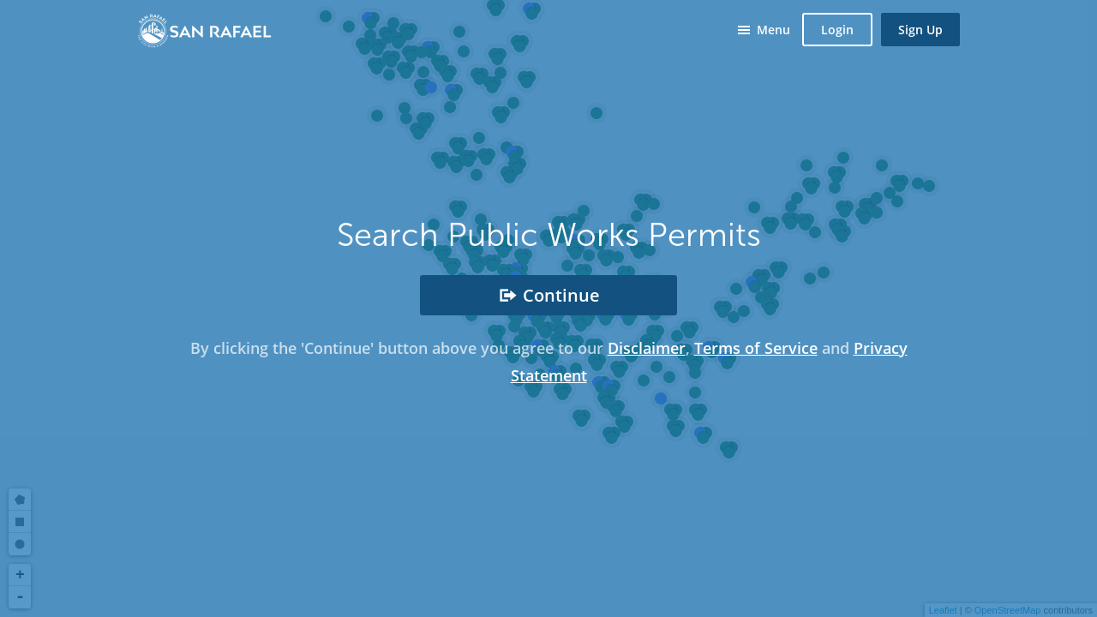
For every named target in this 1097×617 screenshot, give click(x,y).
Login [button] (837, 29)
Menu (773, 29)
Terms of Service (756, 348)
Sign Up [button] (920, 29)
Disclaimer (647, 348)
